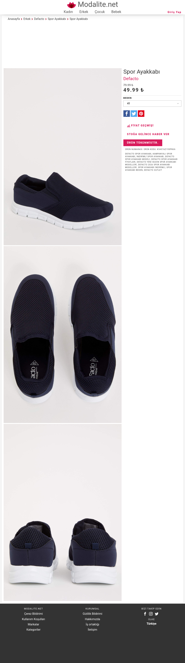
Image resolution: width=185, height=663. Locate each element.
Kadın (68, 12)
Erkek (83, 12)
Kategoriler (33, 629)
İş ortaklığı (92, 624)
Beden (127, 98)
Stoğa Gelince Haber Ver (148, 134)
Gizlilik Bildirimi (92, 613)
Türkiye (151, 623)
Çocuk (100, 12)
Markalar (33, 624)
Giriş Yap (174, 12)
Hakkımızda (92, 619)
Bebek (116, 12)
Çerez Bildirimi (33, 613)
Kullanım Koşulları (33, 619)
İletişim (92, 629)
